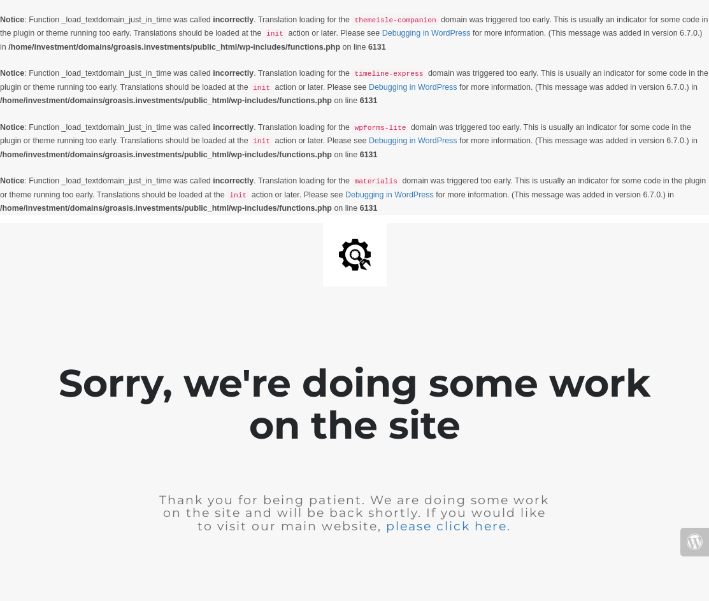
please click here (446, 526)
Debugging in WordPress (426, 33)
